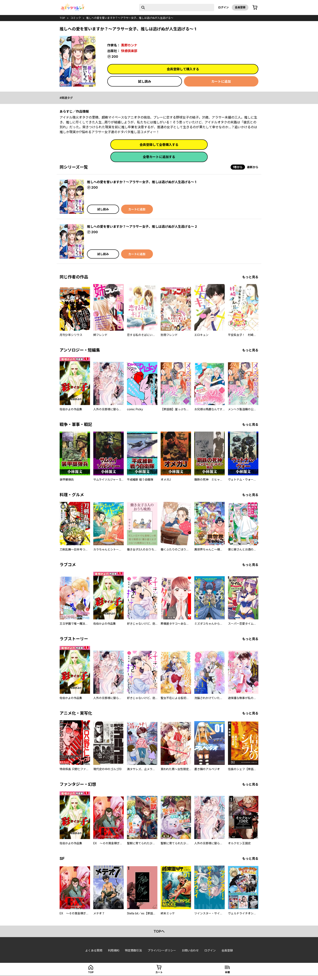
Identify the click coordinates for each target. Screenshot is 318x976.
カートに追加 (221, 81)
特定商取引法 (133, 950)
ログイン (223, 7)
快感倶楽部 (129, 51)
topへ (159, 931)
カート (159, 972)
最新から (252, 167)
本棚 (227, 972)
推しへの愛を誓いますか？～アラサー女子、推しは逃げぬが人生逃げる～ (129, 17)
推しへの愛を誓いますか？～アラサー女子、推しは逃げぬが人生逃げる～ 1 (141, 182)
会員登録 (240, 7)
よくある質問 (93, 950)
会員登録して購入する (183, 69)
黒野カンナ (129, 45)
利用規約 (113, 950)
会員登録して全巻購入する (159, 145)
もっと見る (250, 277)
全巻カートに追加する (159, 157)
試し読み (144, 81)
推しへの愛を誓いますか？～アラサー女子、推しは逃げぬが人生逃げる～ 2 (142, 226)
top (62, 17)
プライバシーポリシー (162, 950)
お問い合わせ (190, 950)
